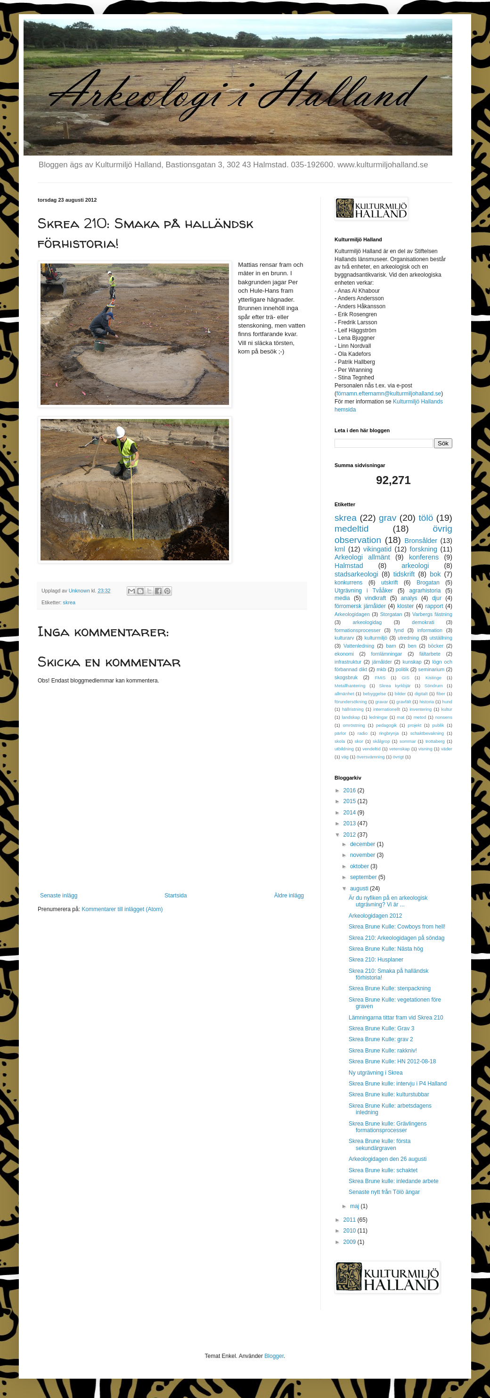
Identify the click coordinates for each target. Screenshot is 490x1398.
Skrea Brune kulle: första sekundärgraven (379, 1144)
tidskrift (404, 574)
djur (436, 598)
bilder (400, 693)
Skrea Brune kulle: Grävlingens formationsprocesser (387, 1127)
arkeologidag (367, 622)
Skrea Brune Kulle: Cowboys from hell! (397, 926)
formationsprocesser (358, 630)
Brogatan (428, 582)
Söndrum (434, 685)
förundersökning (351, 701)
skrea (69, 602)
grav (387, 518)
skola (340, 741)
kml (340, 549)
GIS (405, 677)
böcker (435, 646)
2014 (350, 812)
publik (438, 725)
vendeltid (371, 748)
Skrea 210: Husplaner (376, 959)
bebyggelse (374, 693)
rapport (434, 606)
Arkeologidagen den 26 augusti (387, 1159)
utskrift (389, 582)
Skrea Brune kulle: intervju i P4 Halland (398, 1083)
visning (425, 748)
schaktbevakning (427, 733)
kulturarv (344, 638)
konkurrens (348, 582)
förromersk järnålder (360, 606)
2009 (350, 1242)
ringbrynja (389, 733)
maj (355, 1206)
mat (400, 717)
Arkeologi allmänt (362, 557)
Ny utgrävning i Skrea (376, 1072)
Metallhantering (350, 685)
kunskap (411, 662)
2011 (350, 1220)
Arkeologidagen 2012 (375, 916)
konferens (424, 557)
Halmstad (349, 565)
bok (435, 574)
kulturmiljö (376, 638)
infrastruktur (348, 662)
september (364, 877)
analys (409, 598)
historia (426, 701)
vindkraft (375, 598)
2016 (350, 790)
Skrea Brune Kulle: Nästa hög (386, 949)
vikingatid (377, 549)
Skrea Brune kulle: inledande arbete (394, 1181)
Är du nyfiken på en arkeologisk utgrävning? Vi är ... (388, 901)
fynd (399, 630)
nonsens (443, 717)
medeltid (352, 529)
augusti (360, 888)
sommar (408, 741)
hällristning (353, 709)
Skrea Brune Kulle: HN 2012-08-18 (392, 1061)
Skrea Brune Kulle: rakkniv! (383, 1050)
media (342, 598)
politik (402, 669)
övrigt (398, 756)
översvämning (371, 756)
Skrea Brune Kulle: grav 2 (381, 1039)
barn (391, 646)
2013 (350, 823)
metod (420, 717)
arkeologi (415, 565)
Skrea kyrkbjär (395, 685)
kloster (405, 606)
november (363, 855)
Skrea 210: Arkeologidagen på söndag (397, 938)
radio (363, 733)
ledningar (378, 717)
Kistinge (433, 677)
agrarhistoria (425, 590)
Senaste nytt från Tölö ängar (384, 1192)
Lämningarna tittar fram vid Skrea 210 (396, 1017)
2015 (350, 801)
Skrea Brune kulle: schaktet (383, 1170)
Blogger (274, 1356)
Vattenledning (358, 646)
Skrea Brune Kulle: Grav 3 (381, 1028)
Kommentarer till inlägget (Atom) (122, 909)
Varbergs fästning (432, 614)
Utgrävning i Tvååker (364, 590)
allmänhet (344, 693)
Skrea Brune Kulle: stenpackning (390, 988)
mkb (381, 669)
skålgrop (381, 741)
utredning (408, 638)
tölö (425, 518)
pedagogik (386, 725)
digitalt (421, 693)
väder (446, 748)
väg (344, 756)
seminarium (431, 669)
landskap (351, 717)
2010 (350, 1230)
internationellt (386, 709)
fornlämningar (386, 654)
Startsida (175, 895)
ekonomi (344, 654)
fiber (440, 693)
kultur (446, 709)
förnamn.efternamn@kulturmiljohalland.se (388, 393)
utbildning (344, 748)
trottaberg (435, 741)
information (429, 630)
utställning (440, 638)
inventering (420, 709)
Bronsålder (421, 540)
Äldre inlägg (289, 895)
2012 (350, 834)
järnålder (382, 662)
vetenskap (399, 748)
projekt (415, 725)
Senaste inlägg (58, 895)
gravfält (403, 701)
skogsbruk (346, 677)
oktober (360, 866)
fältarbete (430, 654)
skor (359, 741)
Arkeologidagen (352, 614)
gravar (381, 701)
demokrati (423, 622)
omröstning (354, 725)
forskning (423, 549)
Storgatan (391, 614)
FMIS (380, 677)
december (363, 844)
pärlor (340, 733)
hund (447, 701)
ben (412, 646)
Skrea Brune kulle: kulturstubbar (389, 1094)
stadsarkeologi (356, 574)
